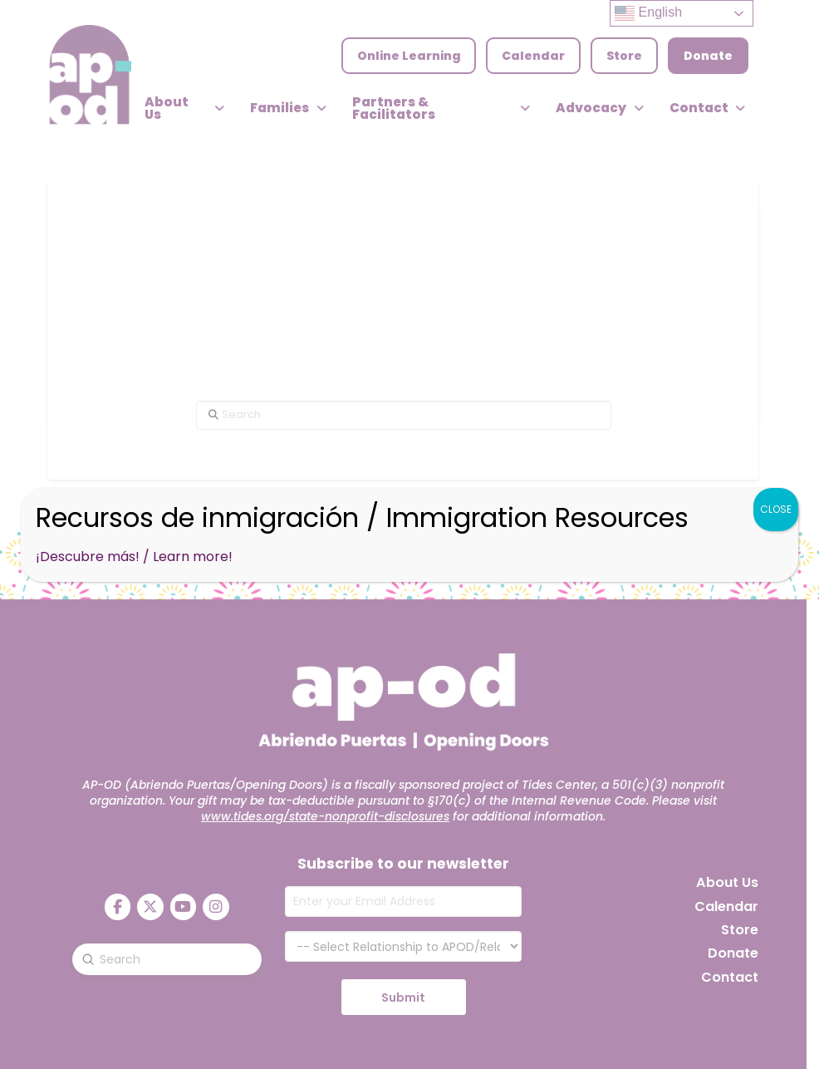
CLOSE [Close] (776, 509)
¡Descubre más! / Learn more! (134, 556)
